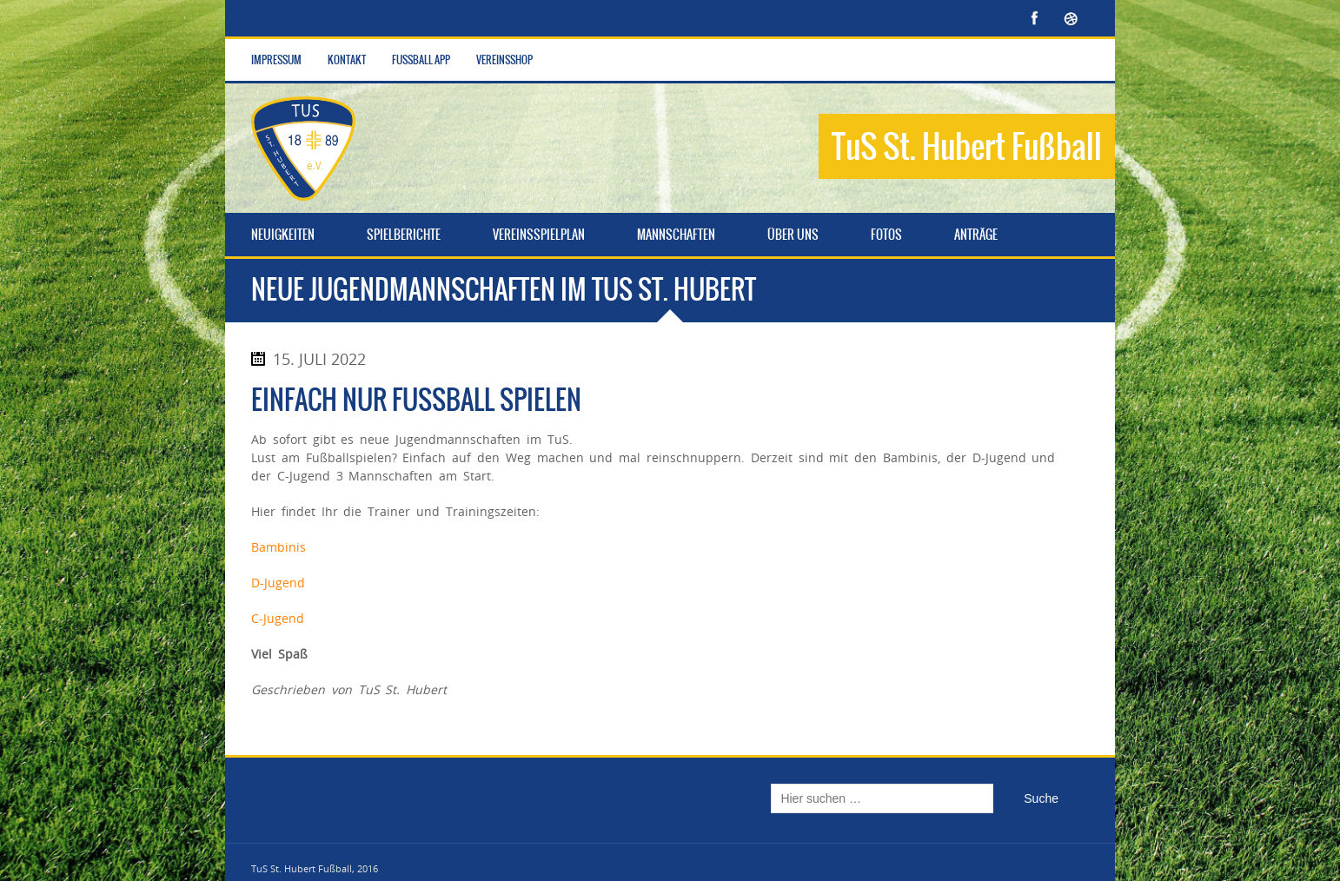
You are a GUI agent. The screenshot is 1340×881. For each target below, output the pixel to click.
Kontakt (347, 60)
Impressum (276, 60)
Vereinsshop (504, 60)
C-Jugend (277, 618)
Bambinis (278, 547)
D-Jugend (278, 582)
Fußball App (421, 60)
